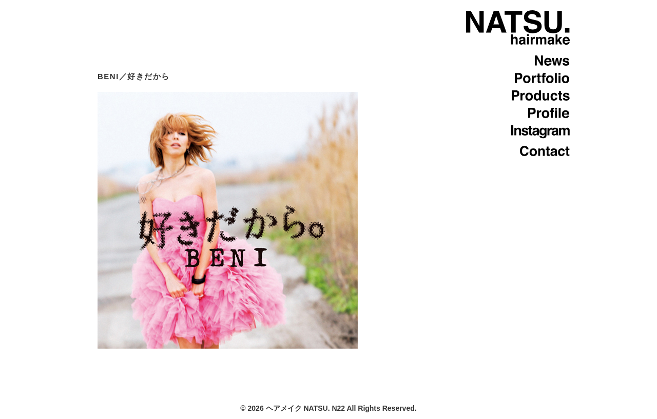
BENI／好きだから (134, 76)
